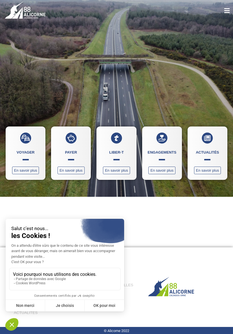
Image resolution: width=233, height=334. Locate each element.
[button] (215, 11)
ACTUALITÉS (26, 313)
